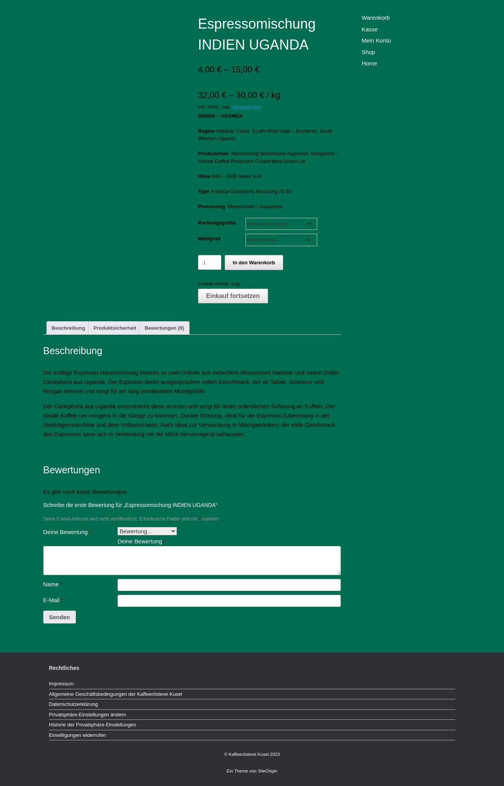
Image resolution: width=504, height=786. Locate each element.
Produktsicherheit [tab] (115, 328)
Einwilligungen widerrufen (77, 735)
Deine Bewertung (67, 532)
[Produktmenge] (209, 262)
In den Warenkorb (254, 262)
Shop (368, 52)
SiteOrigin (267, 771)
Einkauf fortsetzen (233, 296)
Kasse (370, 29)
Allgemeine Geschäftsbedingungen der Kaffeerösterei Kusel (115, 694)
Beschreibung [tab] (68, 328)
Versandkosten (246, 106)
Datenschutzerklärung (73, 704)
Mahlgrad (209, 238)
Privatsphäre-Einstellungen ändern (87, 715)
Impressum (61, 684)
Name (53, 584)
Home (369, 63)
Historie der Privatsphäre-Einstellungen (92, 725)
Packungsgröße (217, 223)
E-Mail (53, 600)
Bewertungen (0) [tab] (164, 328)
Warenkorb (376, 17)
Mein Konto (376, 40)
